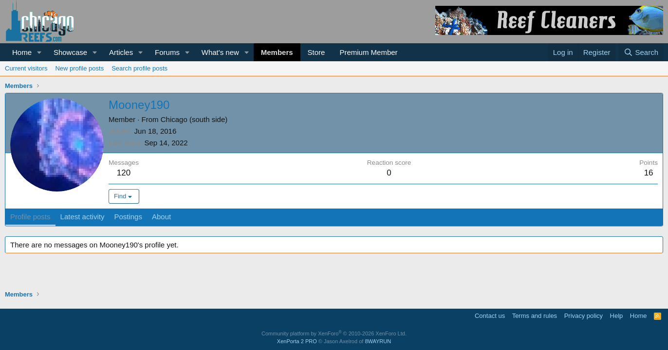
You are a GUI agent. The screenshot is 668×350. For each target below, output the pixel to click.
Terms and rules (534, 315)
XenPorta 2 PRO (297, 341)
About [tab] (161, 216)
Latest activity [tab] (82, 216)
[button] (39, 52)
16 (648, 172)
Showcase (70, 52)
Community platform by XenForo (334, 333)
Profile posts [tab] (30, 216)
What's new (220, 52)
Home (22, 52)
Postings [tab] (128, 216)
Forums (167, 52)
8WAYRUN (378, 341)
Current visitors (26, 68)
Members (277, 52)
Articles (121, 52)
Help (616, 315)
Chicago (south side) (194, 119)
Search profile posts (139, 68)
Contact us (490, 315)
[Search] (641, 52)
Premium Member (368, 52)
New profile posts (79, 68)
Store (316, 52)
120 (123, 172)
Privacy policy (583, 315)
